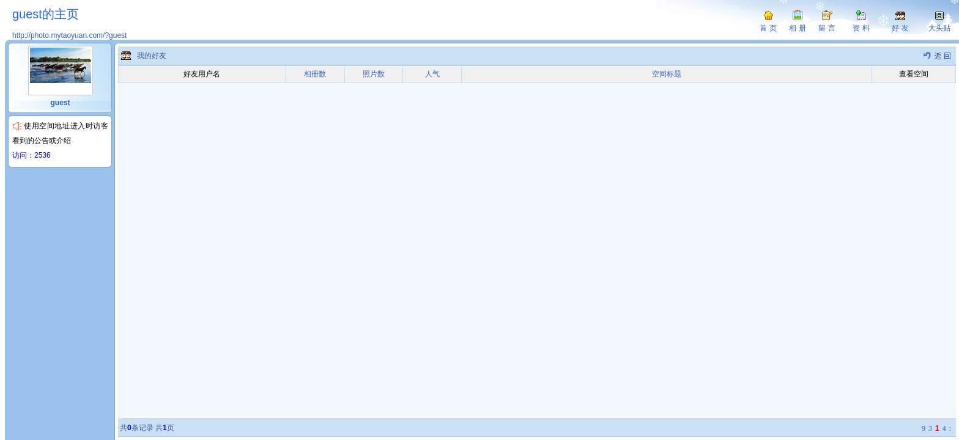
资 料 (861, 28)
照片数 (374, 74)
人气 (432, 74)
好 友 (900, 28)
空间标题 (666, 74)
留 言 (826, 28)
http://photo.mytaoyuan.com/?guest (69, 35)
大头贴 (939, 28)
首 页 (768, 28)
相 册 (797, 28)
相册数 (315, 74)
